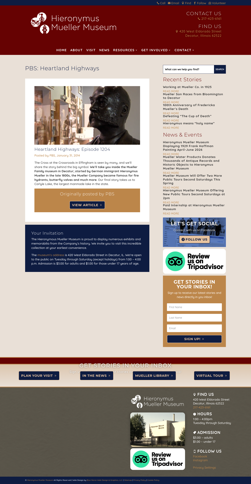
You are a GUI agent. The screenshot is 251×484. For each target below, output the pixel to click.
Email (174, 3)
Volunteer (217, 3)
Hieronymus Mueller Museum (40, 480)
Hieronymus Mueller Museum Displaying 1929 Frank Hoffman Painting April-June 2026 (188, 146)
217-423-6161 (210, 19)
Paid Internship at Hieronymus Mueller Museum (194, 207)
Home (61, 50)
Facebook (200, 456)
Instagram (200, 460)
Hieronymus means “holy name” (189, 123)
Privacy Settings (204, 467)
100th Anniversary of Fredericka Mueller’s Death (189, 107)
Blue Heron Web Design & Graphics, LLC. (105, 480)
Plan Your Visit (37, 376)
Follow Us (196, 239)
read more (171, 91)
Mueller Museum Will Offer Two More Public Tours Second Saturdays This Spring (192, 179)
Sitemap (128, 480)
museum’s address (50, 255)
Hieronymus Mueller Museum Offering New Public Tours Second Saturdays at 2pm (194, 194)
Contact (182, 50)
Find (187, 3)
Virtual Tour (209, 376)
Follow (201, 3)
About (76, 50)
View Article (85, 205)
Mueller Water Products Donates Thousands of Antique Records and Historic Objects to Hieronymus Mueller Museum (191, 162)
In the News (94, 376)
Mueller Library (152, 376)
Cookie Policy (153, 480)
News (104, 50)
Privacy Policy (139, 480)
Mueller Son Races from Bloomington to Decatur (193, 96)
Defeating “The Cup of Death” (187, 116)
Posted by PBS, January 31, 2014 (57, 155)
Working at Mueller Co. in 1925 (187, 87)
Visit (91, 50)
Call (162, 3)
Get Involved (154, 50)
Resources (124, 50)
